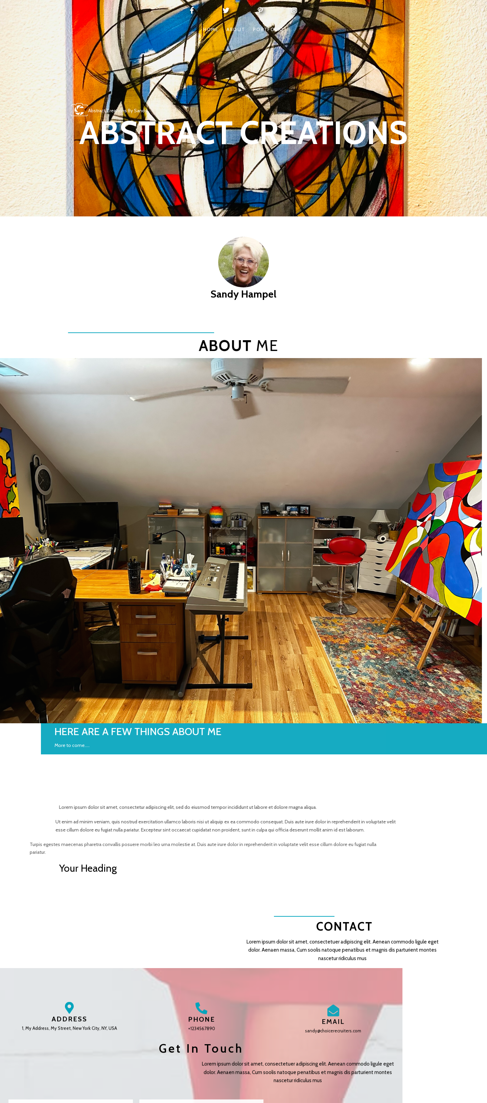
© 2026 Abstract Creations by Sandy (243, 1078)
